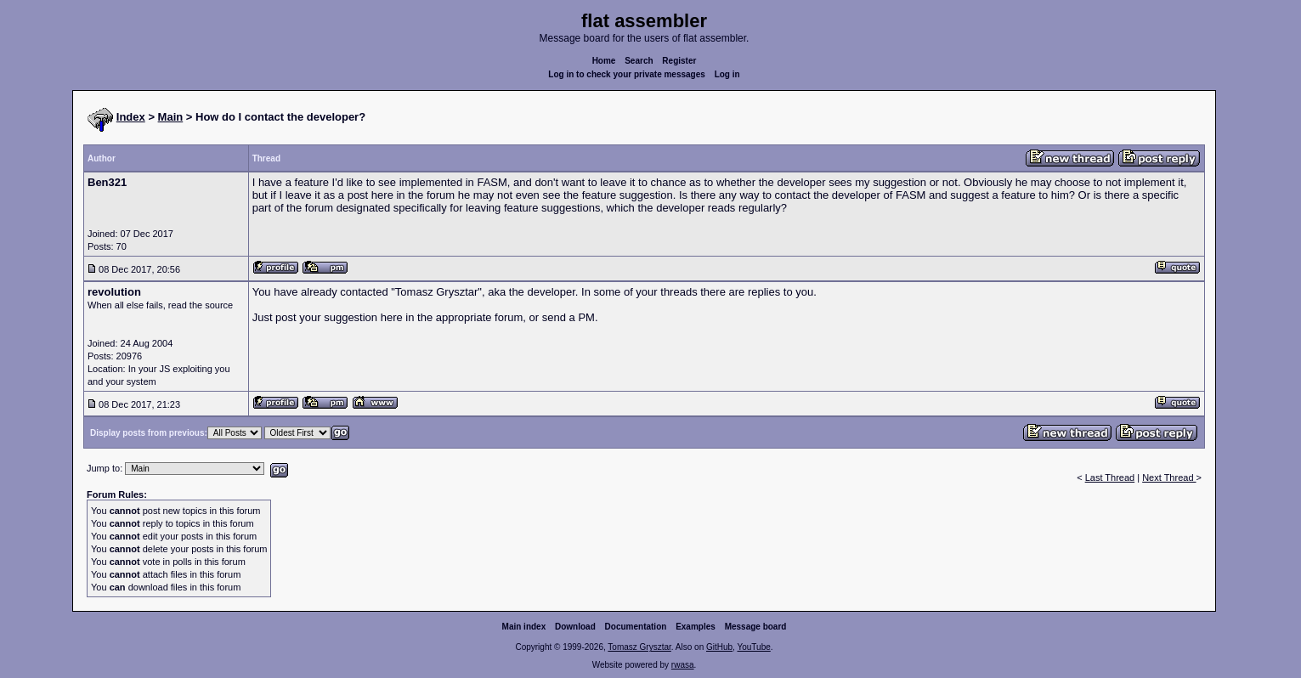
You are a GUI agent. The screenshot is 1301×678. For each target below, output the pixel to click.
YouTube (753, 647)
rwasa (682, 665)
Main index (524, 626)
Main (171, 116)
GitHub (719, 647)
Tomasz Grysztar (639, 647)
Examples (696, 626)
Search (639, 60)
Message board (756, 626)
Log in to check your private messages (626, 74)
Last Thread (1110, 477)
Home (604, 60)
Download (575, 626)
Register (679, 60)
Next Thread (1169, 477)
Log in (727, 74)
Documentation (636, 626)
